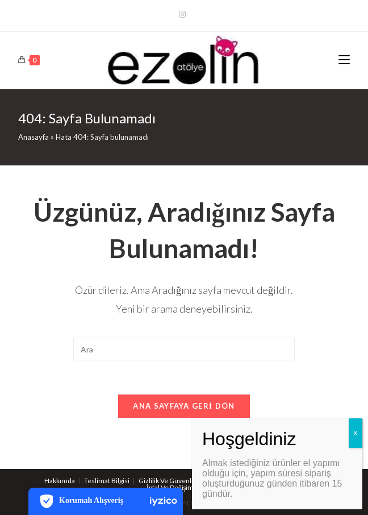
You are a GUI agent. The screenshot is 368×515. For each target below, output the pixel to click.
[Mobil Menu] (344, 60)
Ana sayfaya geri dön (184, 405)
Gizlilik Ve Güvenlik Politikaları (184, 480)
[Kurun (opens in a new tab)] (184, 14)
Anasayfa (33, 137)
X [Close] (355, 433)
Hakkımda (59, 480)
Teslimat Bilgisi (106, 480)
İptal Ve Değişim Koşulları (184, 487)
